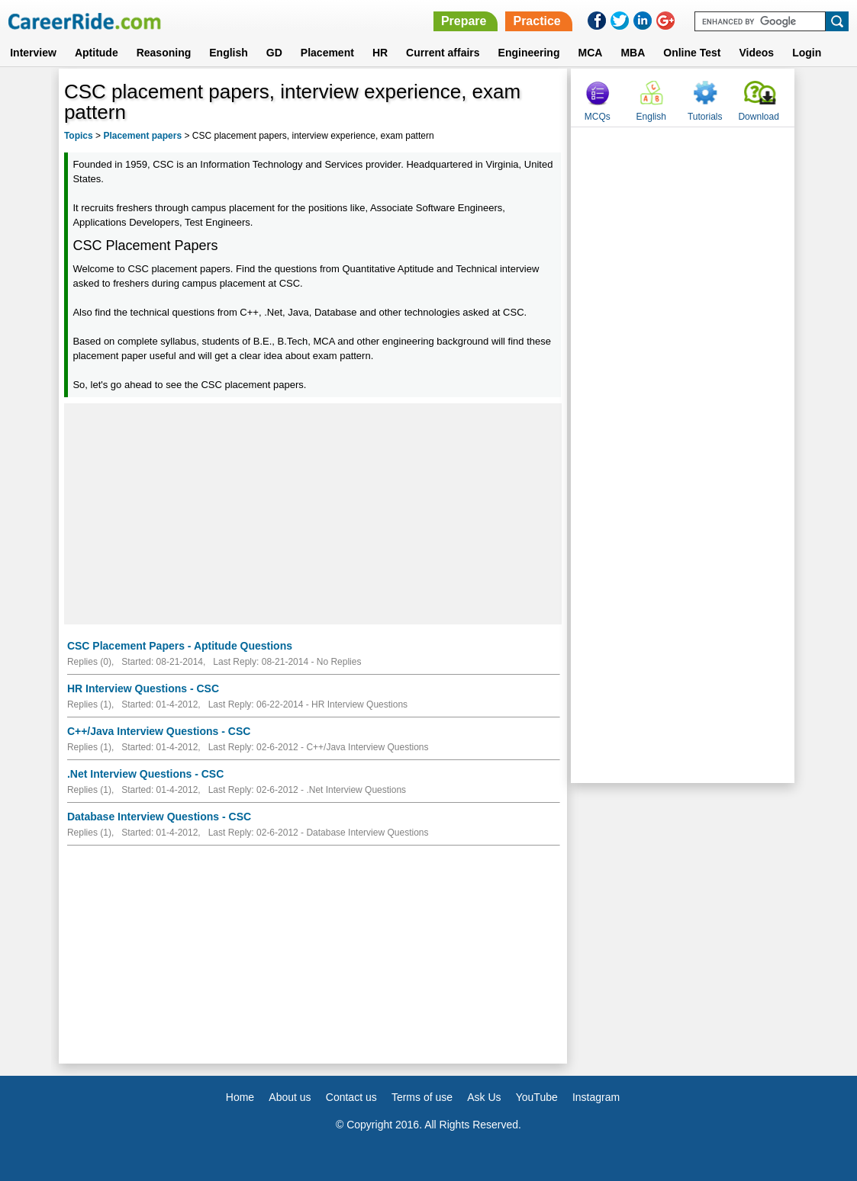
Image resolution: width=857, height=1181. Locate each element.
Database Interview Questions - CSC (159, 816)
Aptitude (96, 53)
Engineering (529, 53)
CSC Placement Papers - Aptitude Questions (179, 646)
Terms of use (422, 1097)
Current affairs (442, 53)
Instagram (596, 1097)
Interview (33, 53)
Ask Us (484, 1097)
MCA (590, 53)
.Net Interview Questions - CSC (145, 774)
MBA (632, 53)
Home (240, 1097)
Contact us (351, 1097)
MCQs (598, 116)
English (228, 53)
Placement (327, 53)
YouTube (537, 1097)
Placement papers (142, 135)
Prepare (464, 20)
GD (274, 53)
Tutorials (705, 116)
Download (758, 116)
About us (290, 1097)
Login (806, 53)
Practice (536, 20)
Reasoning (164, 53)
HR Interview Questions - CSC (143, 688)
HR (380, 53)
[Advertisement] (313, 514)
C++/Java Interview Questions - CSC (158, 731)
